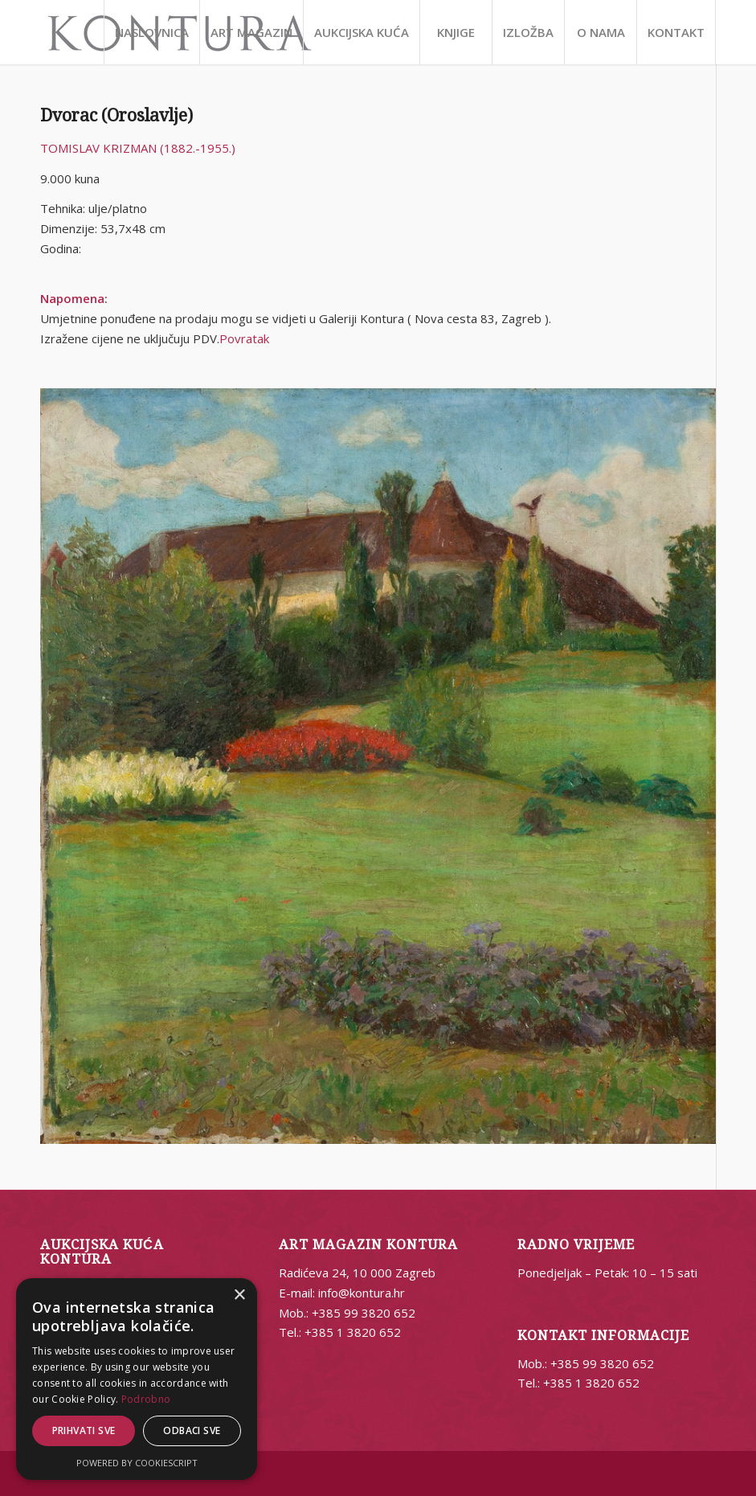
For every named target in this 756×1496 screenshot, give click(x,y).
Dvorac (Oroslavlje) (116, 115)
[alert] (136, 1379)
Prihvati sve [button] (84, 1430)
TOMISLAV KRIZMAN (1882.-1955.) (137, 148)
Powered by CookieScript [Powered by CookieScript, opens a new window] (137, 1463)
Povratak (244, 338)
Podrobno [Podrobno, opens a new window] (145, 1399)
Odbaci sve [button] (191, 1430)
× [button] (239, 1295)
